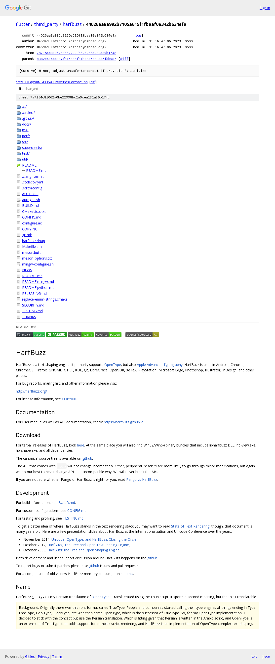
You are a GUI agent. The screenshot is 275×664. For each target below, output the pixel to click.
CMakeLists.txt (34, 211)
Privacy (43, 656)
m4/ (25, 130)
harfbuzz (72, 24)
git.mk (27, 234)
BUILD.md (30, 205)
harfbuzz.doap (33, 240)
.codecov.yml (32, 182)
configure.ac (32, 223)
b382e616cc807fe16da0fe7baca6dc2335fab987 (76, 58)
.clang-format (33, 176)
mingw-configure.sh (38, 264)
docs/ (26, 124)
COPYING (30, 229)
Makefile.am (32, 246)
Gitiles (30, 656)
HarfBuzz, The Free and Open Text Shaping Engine (88, 544)
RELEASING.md (34, 293)
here (80, 445)
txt (254, 656)
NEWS (27, 269)
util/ (25, 159)
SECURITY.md (33, 305)
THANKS (29, 316)
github (87, 458)
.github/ (28, 118)
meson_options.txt (37, 258)
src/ (25, 141)
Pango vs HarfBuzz (141, 479)
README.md (36, 170)
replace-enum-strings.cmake (45, 299)
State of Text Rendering (190, 526)
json (266, 656)
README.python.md (38, 287)
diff (124, 58)
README (29, 165)
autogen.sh (31, 199)
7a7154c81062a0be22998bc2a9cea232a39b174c (76, 52)
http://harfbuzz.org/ (31, 391)
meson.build (31, 252)
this (130, 573)
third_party (46, 24)
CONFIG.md (31, 217)
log (138, 35)
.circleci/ (28, 112)
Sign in (265, 7)
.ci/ (24, 106)
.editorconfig (32, 188)
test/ (26, 153)
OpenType (112, 364)
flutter (23, 24)
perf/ (26, 135)
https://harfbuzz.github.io (124, 422)
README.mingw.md (38, 281)
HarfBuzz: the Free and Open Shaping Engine (83, 550)
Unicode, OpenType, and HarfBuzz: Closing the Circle (93, 539)
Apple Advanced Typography (160, 364)
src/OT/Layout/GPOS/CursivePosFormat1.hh (52, 82)
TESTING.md (32, 311)
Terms (57, 656)
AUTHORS (30, 193)
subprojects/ (32, 147)
